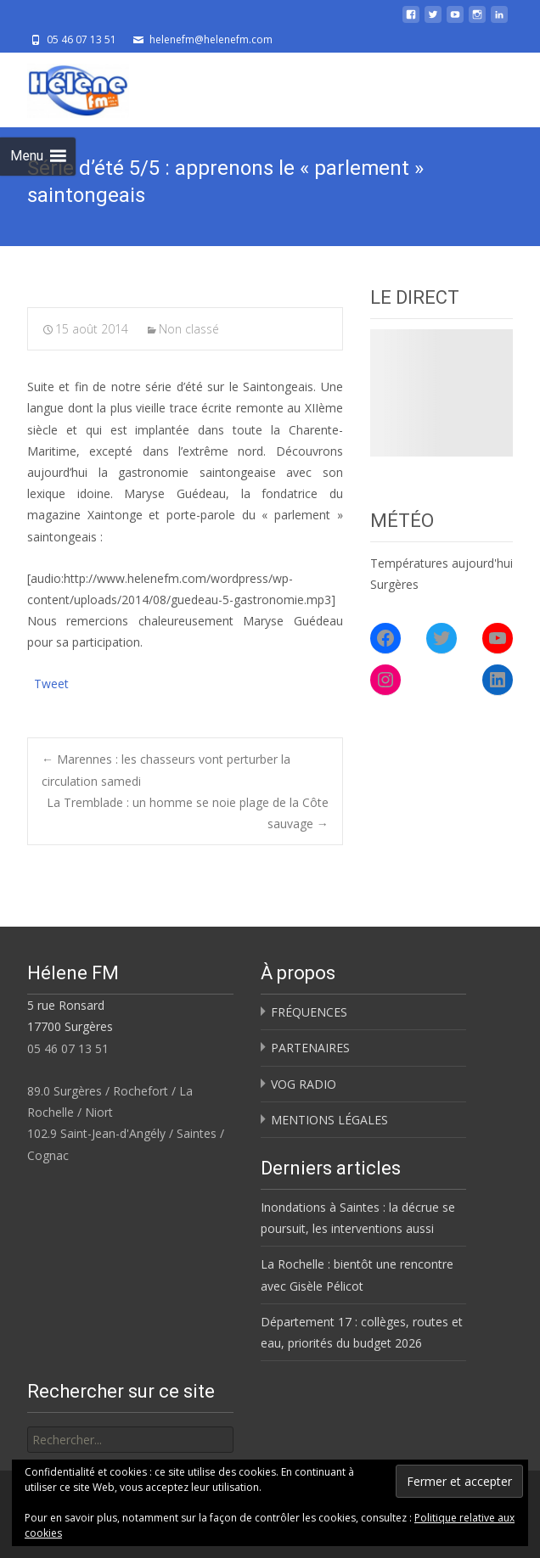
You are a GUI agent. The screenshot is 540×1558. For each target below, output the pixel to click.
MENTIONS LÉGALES (329, 1120)
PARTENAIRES (310, 1048)
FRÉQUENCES (309, 1012)
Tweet (51, 681)
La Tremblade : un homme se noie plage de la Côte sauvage (188, 813)
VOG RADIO (303, 1084)
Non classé (189, 329)
